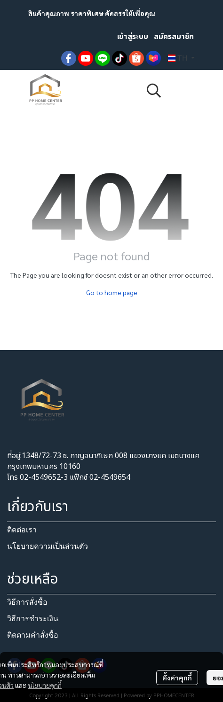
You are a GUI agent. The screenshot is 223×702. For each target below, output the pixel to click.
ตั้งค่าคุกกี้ (177, 677)
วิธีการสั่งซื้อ (27, 602)
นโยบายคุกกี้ (45, 685)
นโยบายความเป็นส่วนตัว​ (47, 546)
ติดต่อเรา (22, 529)
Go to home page (111, 292)
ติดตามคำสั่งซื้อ (32, 635)
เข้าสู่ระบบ (132, 36)
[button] (181, 58)
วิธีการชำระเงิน (32, 618)
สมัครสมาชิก (174, 36)
